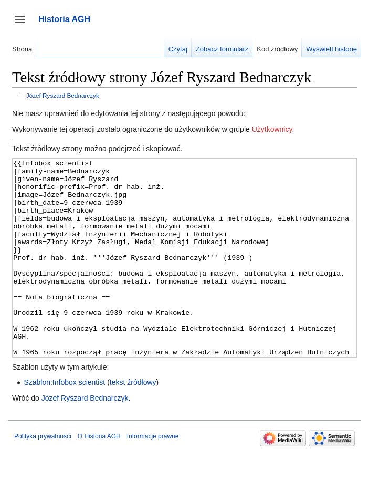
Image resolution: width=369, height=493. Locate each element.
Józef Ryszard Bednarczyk (62, 95)
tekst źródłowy (133, 421)
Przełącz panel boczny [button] (23, 24)
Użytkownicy (272, 129)
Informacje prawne (153, 475)
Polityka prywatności (42, 475)
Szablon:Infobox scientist (64, 421)
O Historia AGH (99, 475)
